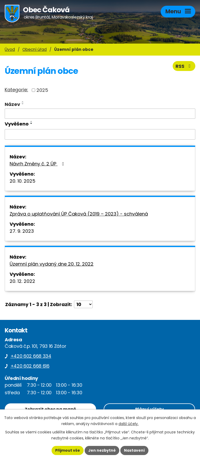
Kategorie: (16, 89)
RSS (184, 66)
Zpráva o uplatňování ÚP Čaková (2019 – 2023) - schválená (79, 214)
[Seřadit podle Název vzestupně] (23, 102)
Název (12, 104)
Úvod (10, 49)
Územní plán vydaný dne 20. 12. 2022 (51, 264)
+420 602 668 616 (29, 366)
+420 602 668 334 (30, 356)
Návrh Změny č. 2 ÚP (38, 163)
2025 (42, 90)
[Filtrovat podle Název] (100, 114)
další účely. (128, 423)
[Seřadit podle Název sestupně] (23, 104)
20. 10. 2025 (22, 181)
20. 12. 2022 (22, 281)
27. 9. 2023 (22, 231)
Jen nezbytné (102, 450)
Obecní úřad (34, 49)
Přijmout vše (67, 450)
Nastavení (134, 450)
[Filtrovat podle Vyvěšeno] (100, 134)
